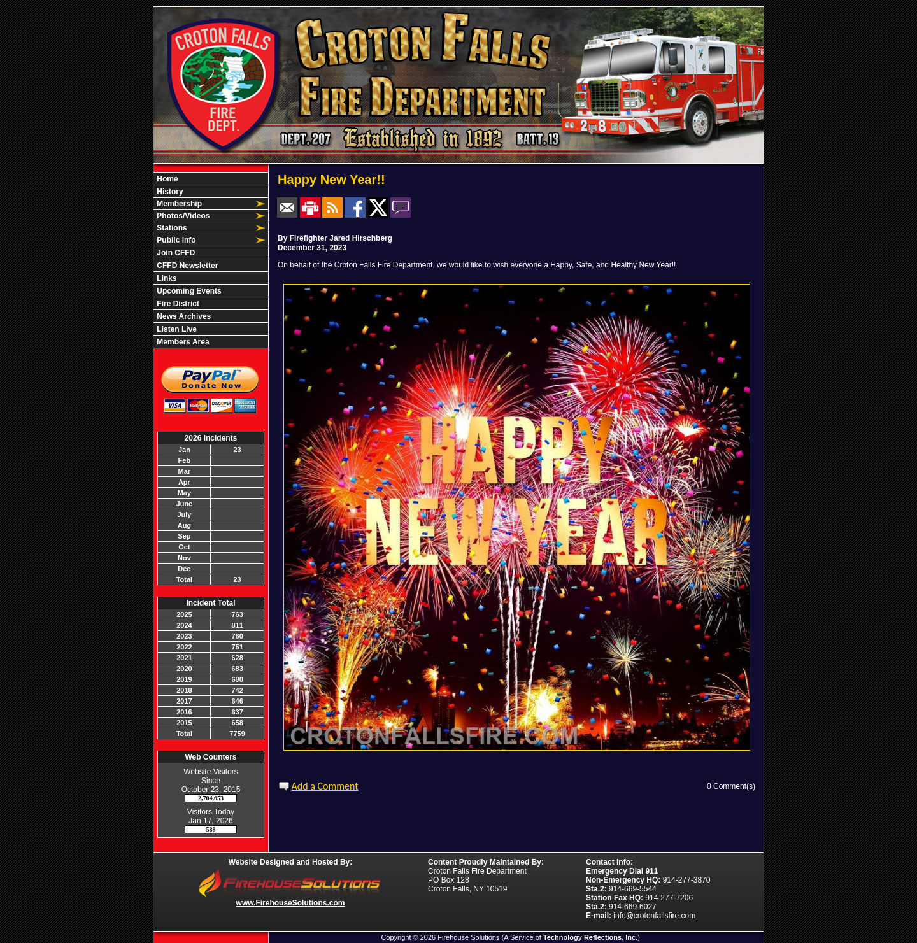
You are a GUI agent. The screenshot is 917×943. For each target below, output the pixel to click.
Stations (171, 227)
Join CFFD (175, 252)
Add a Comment (325, 786)
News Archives (183, 316)
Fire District (177, 303)
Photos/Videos (182, 215)
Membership (178, 203)
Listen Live (176, 329)
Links (166, 278)
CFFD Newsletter (186, 265)
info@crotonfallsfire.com (654, 915)
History (169, 191)
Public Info (175, 240)
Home (166, 178)
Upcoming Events (188, 291)
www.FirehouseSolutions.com (290, 902)
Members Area (182, 341)
